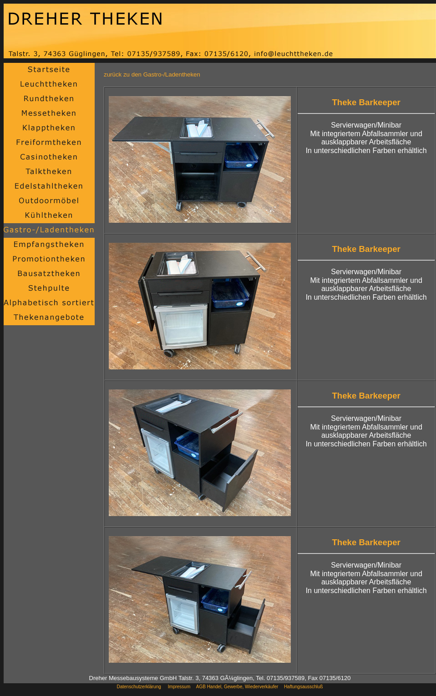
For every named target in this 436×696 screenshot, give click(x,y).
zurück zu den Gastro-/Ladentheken (152, 74)
